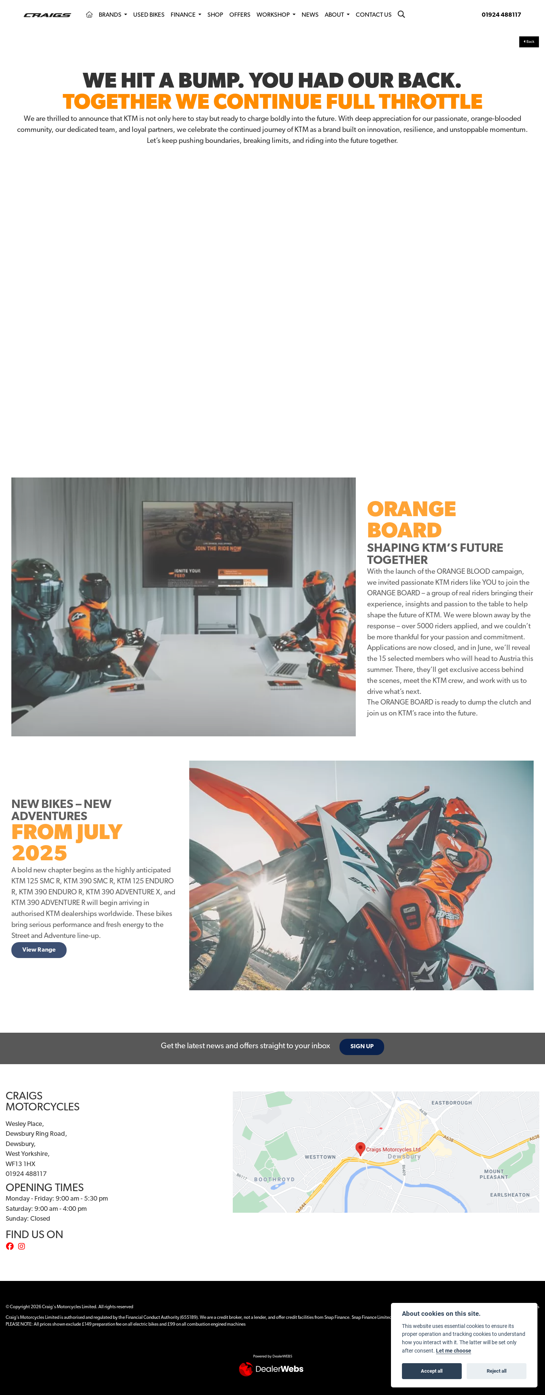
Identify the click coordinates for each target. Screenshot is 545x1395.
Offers (240, 15)
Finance (184, 15)
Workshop (274, 15)
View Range (39, 950)
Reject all (496, 1370)
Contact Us (374, 15)
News (310, 15)
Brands (111, 15)
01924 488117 (501, 15)
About (335, 15)
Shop (215, 15)
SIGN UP (362, 1047)
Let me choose (453, 1350)
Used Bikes (149, 15)
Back (529, 41)
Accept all (431, 1370)
